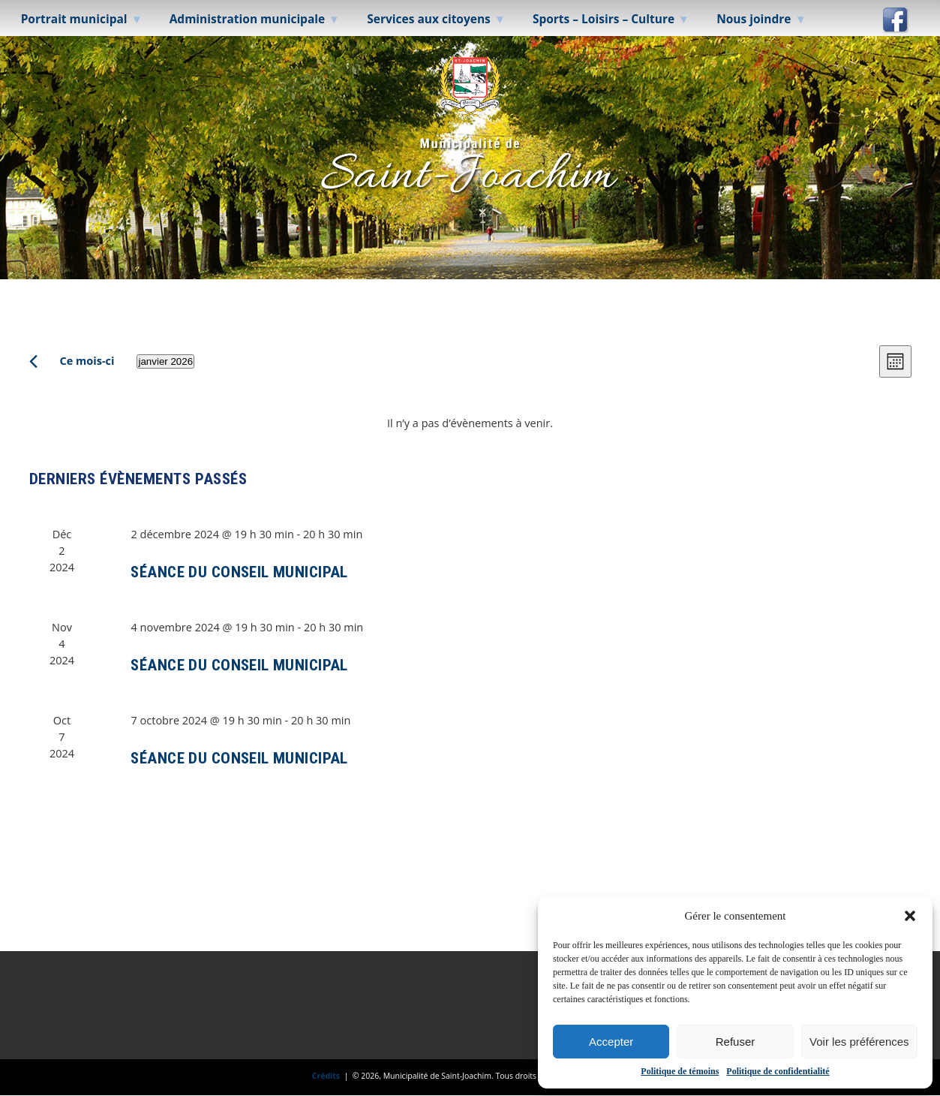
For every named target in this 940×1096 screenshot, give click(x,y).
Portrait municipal (74, 19)
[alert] (470, 423)
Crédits (326, 1075)
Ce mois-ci (87, 361)
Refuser (735, 1041)
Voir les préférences (859, 1041)
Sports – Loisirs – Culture (603, 19)
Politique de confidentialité (777, 1071)
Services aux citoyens (429, 19)
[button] (909, 915)
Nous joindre (753, 19)
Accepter (611, 1041)
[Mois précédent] (33, 361)
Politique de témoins (680, 1071)
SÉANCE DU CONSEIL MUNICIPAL (239, 572)
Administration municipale (248, 19)
